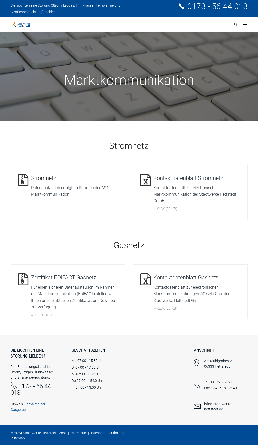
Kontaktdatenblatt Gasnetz (185, 277)
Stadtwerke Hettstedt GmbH (45, 433)
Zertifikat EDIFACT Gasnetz (63, 277)
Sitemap (18, 438)
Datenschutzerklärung (107, 433)
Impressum (78, 433)
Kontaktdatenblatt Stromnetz (188, 178)
